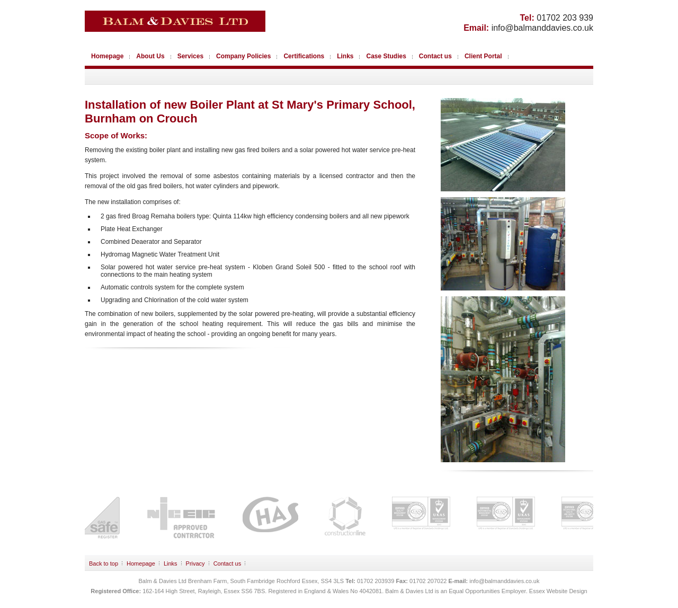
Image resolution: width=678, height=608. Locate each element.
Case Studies (386, 56)
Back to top (103, 563)
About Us (150, 56)
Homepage (107, 56)
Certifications (303, 56)
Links (345, 56)
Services (190, 56)
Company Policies (243, 56)
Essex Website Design (558, 591)
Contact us (435, 56)
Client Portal (483, 56)
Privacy (195, 563)
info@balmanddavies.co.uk (542, 27)
